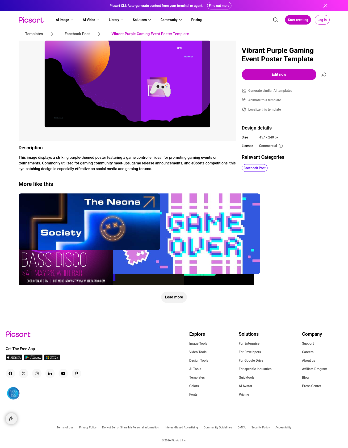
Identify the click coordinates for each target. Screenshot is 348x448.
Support (308, 343)
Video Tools (197, 352)
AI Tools (195, 369)
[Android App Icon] (33, 359)
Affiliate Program (314, 369)
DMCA (242, 427)
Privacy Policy (87, 427)
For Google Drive (251, 360)
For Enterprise (249, 343)
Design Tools (198, 360)
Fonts (193, 394)
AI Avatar (245, 386)
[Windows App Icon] (52, 359)
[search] (275, 19)
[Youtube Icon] (63, 373)
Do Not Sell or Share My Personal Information (130, 427)
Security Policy (260, 427)
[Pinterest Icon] (76, 373)
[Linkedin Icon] (50, 373)
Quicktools (247, 377)
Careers (308, 352)
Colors (194, 386)
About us (308, 360)
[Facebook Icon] (10, 373)
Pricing (244, 394)
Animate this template (264, 100)
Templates (197, 377)
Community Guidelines (218, 427)
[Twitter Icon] (23, 373)
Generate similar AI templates (270, 90)
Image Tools (198, 343)
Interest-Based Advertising (181, 427)
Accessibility (283, 427)
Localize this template (264, 109)
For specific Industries (255, 369)
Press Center (311, 386)
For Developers (250, 352)
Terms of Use (65, 427)
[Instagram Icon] (37, 373)
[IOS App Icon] (14, 359)
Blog (305, 377)
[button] (65, 20)
